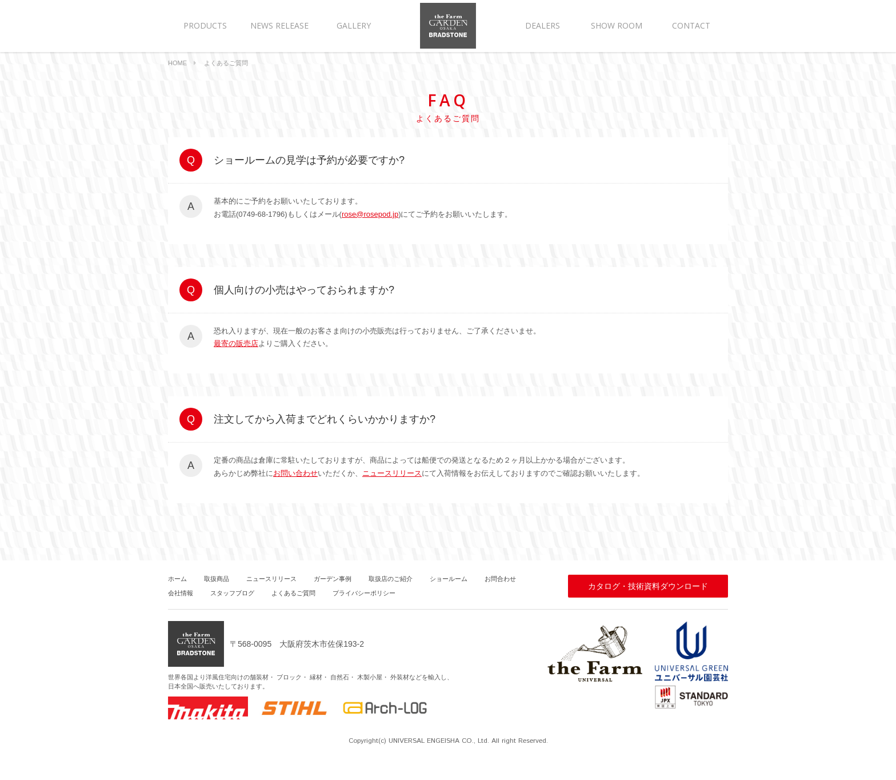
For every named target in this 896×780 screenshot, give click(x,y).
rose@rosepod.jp (370, 214)
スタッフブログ (232, 593)
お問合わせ (500, 578)
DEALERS (542, 25)
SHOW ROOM (616, 25)
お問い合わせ (295, 473)
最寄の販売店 (236, 343)
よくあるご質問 (293, 593)
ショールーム (448, 578)
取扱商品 (216, 578)
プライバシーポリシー (364, 593)
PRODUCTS (205, 25)
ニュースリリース (392, 473)
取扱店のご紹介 (391, 578)
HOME (177, 62)
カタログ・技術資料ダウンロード (648, 586)
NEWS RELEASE (279, 25)
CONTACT (691, 25)
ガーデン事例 (332, 578)
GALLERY (354, 25)
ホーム (177, 578)
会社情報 (180, 593)
